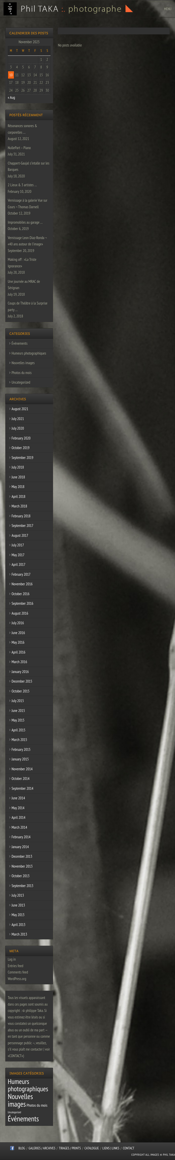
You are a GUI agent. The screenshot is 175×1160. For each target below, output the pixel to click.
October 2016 (21, 593)
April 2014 (19, 817)
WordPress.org (17, 978)
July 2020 (18, 428)
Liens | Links (111, 1148)
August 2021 (20, 408)
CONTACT (128, 1148)
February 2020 (21, 438)
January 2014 (20, 846)
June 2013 (18, 905)
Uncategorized (21, 382)
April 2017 (19, 564)
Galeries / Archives (42, 1148)
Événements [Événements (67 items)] (23, 1118)
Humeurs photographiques (29, 353)
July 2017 (18, 545)
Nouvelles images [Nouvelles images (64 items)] (20, 1100)
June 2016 (18, 632)
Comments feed (18, 972)
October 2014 (21, 778)
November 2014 (22, 769)
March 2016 (19, 661)
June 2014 (18, 798)
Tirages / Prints (70, 1148)
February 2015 (21, 749)
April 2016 (19, 652)
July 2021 (18, 418)
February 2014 (21, 836)
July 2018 (18, 467)
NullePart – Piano (19, 147)
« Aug (11, 97)
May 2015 (18, 720)
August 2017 (20, 535)
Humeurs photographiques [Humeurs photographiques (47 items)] (28, 1085)
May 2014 (18, 807)
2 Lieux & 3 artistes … (22, 184)
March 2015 (19, 739)
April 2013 (19, 924)
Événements (20, 343)
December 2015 (22, 681)
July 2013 (18, 895)
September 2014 (22, 788)
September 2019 (22, 457)
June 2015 (18, 710)
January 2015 (20, 759)
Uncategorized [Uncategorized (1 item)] (14, 1112)
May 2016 (18, 642)
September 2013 (22, 885)
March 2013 (19, 934)
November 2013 (22, 866)
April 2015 (19, 730)
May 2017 (18, 554)
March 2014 (19, 827)
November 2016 (22, 584)
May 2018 (18, 486)
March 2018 (19, 506)
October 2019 (21, 447)
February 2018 (21, 516)
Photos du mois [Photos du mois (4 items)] (37, 1105)
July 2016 (18, 622)
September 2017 (22, 525)
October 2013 (21, 875)
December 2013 (22, 856)
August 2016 (20, 613)
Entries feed (15, 965)
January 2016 (20, 671)
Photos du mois (22, 372)
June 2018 (18, 477)
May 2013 (18, 914)
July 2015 (18, 700)
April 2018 (19, 496)
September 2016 (22, 603)
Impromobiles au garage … (25, 222)
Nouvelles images (23, 362)
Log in (12, 959)
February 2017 (21, 574)
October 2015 (21, 691)
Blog (21, 1148)
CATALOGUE (92, 1148)
